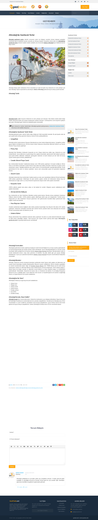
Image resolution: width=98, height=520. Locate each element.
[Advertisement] (37, 105)
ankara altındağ (19, 388)
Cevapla (20, 487)
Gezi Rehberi (31, 13)
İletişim (57, 13)
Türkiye (18, 13)
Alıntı (25, 487)
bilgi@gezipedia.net (77, 511)
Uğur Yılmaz (20, 472)
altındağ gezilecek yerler (37, 388)
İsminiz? (12, 432)
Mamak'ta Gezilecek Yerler (81, 181)
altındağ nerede (27, 388)
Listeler (38, 13)
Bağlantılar (44, 13)
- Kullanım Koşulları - (61, 507)
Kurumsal (51, 13)
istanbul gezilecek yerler (83, 517)
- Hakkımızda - (61, 505)
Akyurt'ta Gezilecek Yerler (81, 129)
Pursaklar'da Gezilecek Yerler (82, 165)
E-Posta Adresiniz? (15, 439)
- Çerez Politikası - (61, 509)
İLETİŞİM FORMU (42, 510)
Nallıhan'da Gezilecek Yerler (81, 173)
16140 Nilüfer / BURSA (77, 509)
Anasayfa (12, 13)
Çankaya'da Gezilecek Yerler (82, 198)
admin (11, 384)
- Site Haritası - (61, 511)
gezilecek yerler (76, 517)
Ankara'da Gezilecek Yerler (81, 207)
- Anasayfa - (62, 503)
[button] (11, 446)
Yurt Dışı (24, 13)
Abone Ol (71, 260)
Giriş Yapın (85, 7)
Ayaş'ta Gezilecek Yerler (81, 190)
